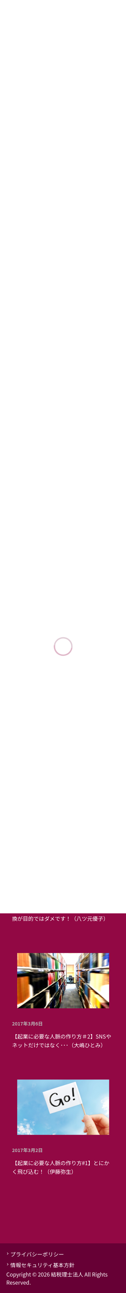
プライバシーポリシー (37, 1254)
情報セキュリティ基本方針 (42, 1265)
